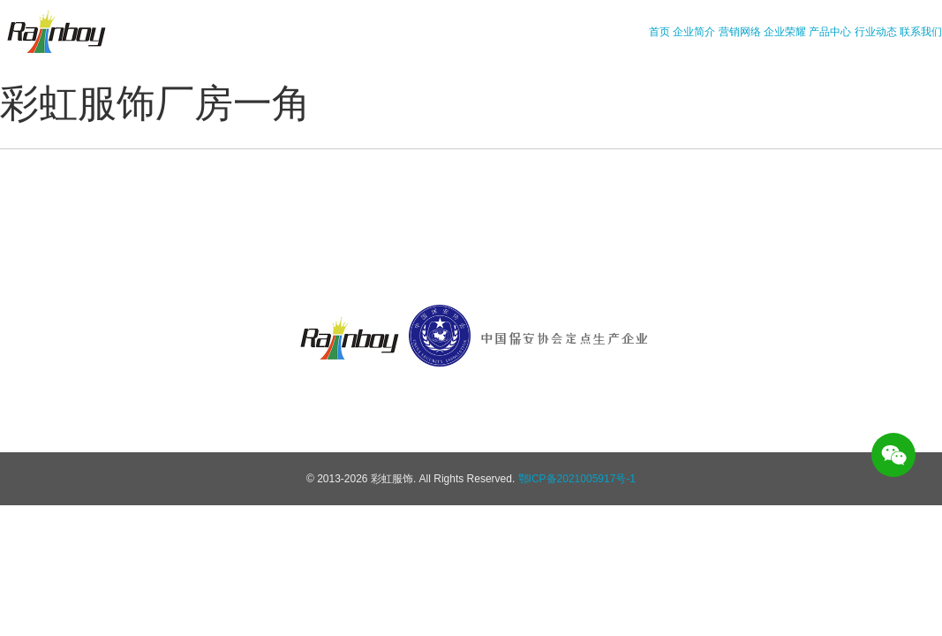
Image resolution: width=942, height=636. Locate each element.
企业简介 (694, 32)
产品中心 (830, 32)
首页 (659, 32)
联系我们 (921, 32)
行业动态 (876, 32)
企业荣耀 (785, 32)
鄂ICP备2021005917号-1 (577, 479)
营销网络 (740, 32)
